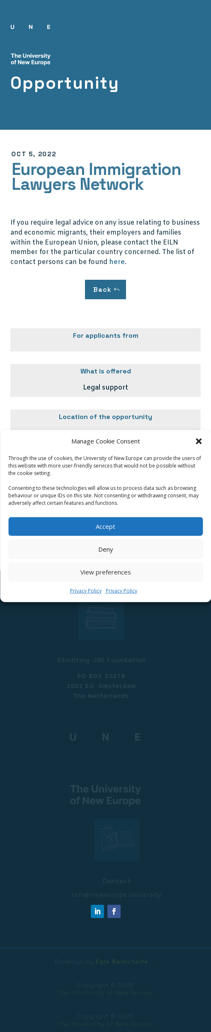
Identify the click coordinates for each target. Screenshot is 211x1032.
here (117, 262)
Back (102, 289)
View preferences (105, 572)
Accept (105, 526)
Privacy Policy (86, 590)
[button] (198, 441)
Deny (105, 549)
